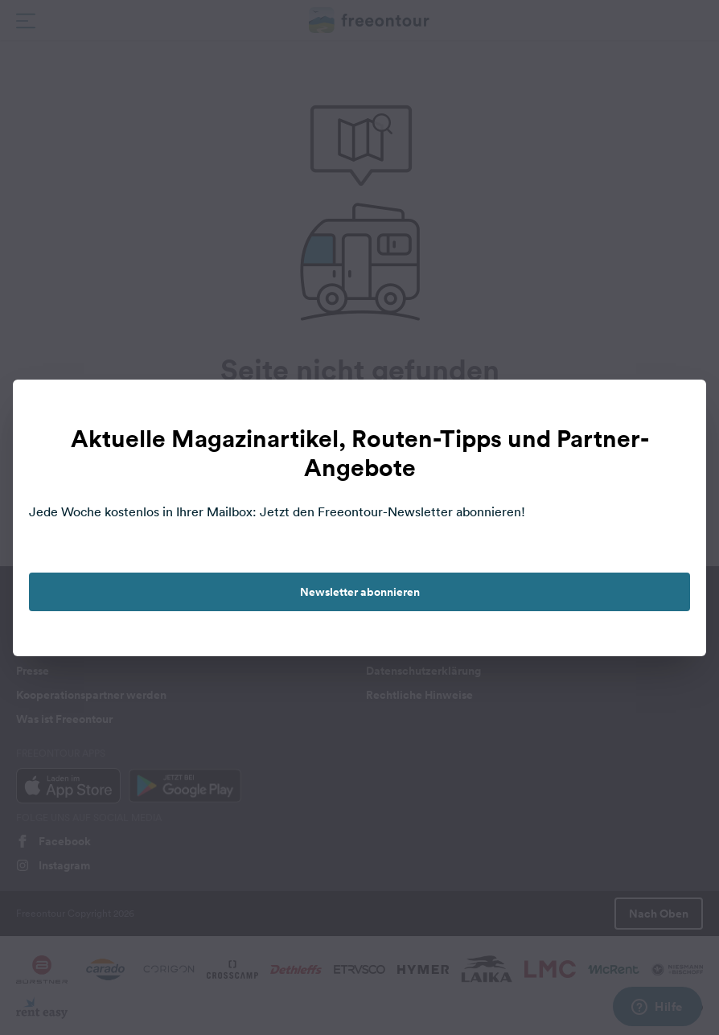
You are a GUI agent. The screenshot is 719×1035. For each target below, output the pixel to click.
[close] (677, 408)
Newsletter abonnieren (360, 592)
